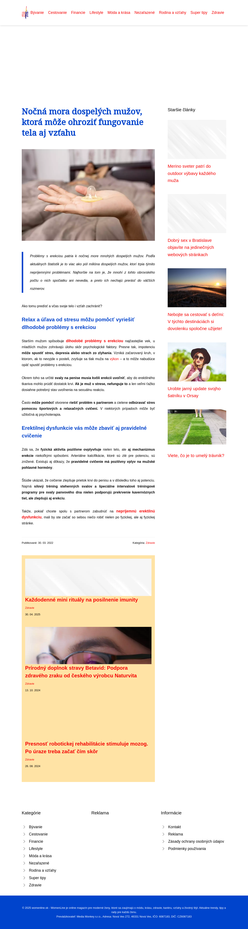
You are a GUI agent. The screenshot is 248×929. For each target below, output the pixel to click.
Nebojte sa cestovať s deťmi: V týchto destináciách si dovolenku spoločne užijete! (196, 321)
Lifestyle (96, 12)
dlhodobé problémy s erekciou (94, 341)
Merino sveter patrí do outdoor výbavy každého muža (192, 173)
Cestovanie (57, 12)
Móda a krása (119, 12)
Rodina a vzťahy (172, 12)
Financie (78, 12)
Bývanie (37, 12)
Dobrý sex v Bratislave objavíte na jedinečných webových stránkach (191, 247)
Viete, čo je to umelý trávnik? (196, 455)
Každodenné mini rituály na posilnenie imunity (81, 600)
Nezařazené (144, 12)
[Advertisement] (124, 57)
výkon (114, 359)
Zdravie (218, 12)
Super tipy (198, 12)
